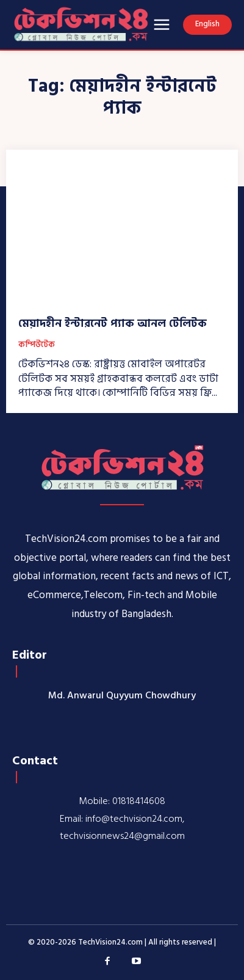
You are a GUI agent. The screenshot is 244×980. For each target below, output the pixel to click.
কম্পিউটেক (36, 345)
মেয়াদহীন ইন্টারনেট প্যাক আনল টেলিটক (112, 323)
